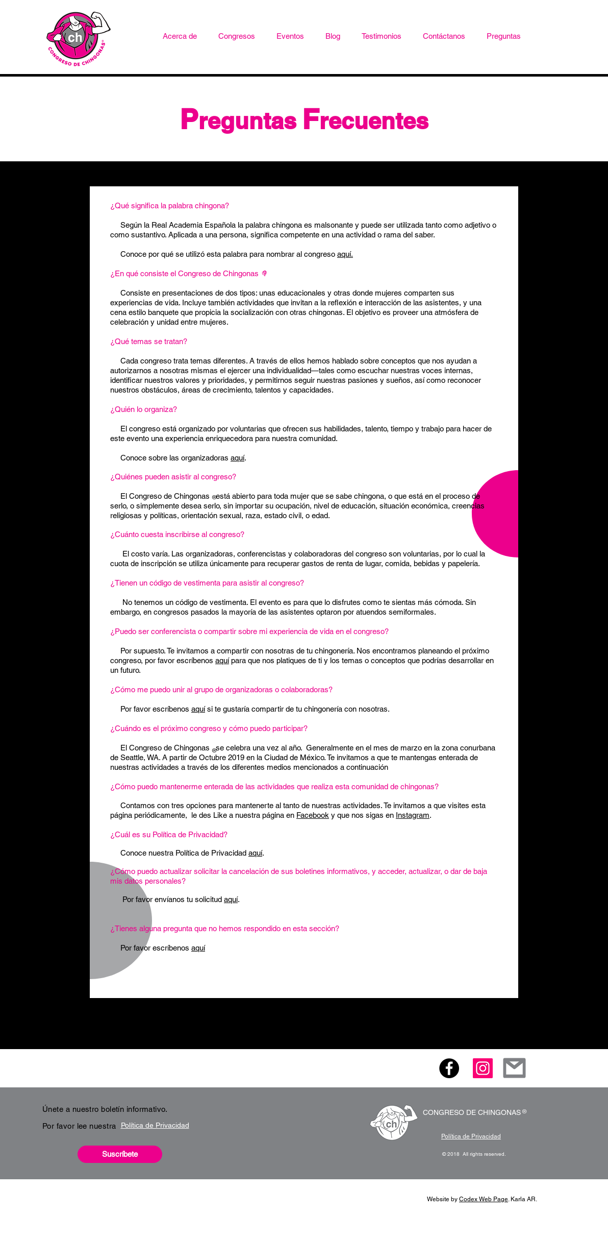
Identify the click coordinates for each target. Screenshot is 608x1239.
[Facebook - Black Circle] (449, 1068)
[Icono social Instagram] (483, 1068)
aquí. (345, 254)
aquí (237, 457)
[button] (236, 36)
